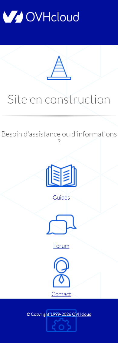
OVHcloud (81, 314)
